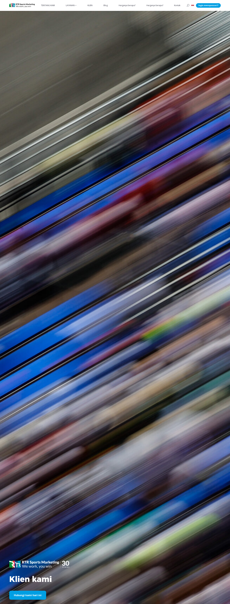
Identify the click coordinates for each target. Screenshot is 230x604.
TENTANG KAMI (48, 5)
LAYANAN (70, 5)
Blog (105, 5)
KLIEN (90, 5)
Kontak (177, 5)
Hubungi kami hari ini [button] (28, 595)
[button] (192, 5)
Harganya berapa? (127, 5)
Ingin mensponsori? (208, 5)
